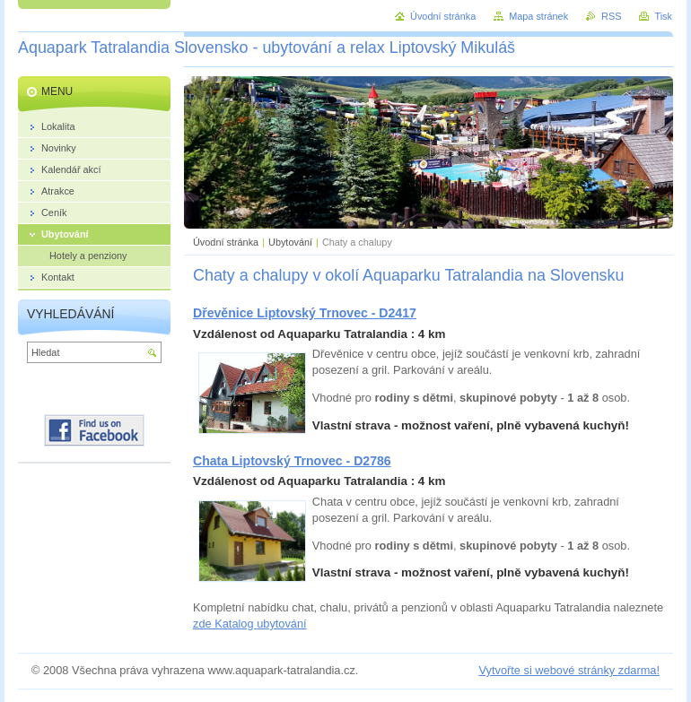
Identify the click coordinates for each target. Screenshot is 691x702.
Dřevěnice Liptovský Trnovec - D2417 (304, 313)
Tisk (663, 16)
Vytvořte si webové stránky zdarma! (569, 670)
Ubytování (290, 242)
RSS (611, 16)
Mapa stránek (538, 16)
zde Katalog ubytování (250, 623)
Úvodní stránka (225, 242)
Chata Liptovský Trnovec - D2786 (292, 461)
